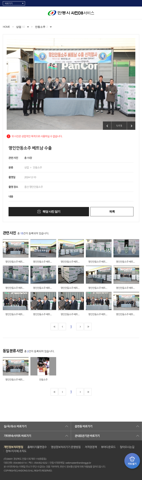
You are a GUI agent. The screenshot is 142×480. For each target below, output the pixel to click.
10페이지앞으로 (62, 326)
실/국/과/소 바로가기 (15, 426)
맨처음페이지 (54, 326)
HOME (6, 26)
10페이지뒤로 (80, 326)
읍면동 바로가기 (83, 426)
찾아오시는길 (127, 447)
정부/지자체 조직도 (16, 451)
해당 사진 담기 (51, 211)
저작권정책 (91, 447)
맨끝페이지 (88, 326)
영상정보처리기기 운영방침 (65, 447)
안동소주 (41, 26)
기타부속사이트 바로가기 (17, 436)
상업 (20, 26)
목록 (112, 211)
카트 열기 (132, 461)
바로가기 (8, 3)
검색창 (137, 13)
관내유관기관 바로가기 (87, 436)
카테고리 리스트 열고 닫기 (6, 12)
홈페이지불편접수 (37, 447)
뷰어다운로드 (108, 447)
